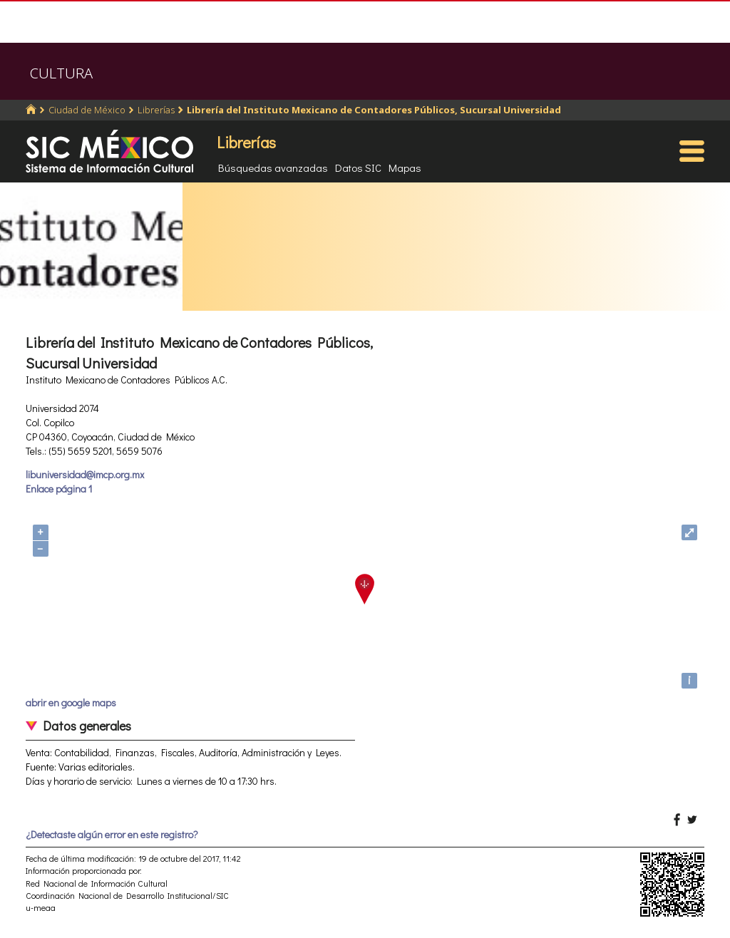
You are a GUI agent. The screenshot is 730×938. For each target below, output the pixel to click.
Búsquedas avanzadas (273, 167)
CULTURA (61, 73)
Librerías (156, 109)
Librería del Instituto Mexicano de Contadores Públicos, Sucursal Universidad (374, 109)
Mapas (405, 167)
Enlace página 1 (59, 488)
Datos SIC (358, 167)
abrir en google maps (71, 702)
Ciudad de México (86, 109)
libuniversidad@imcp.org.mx (85, 474)
